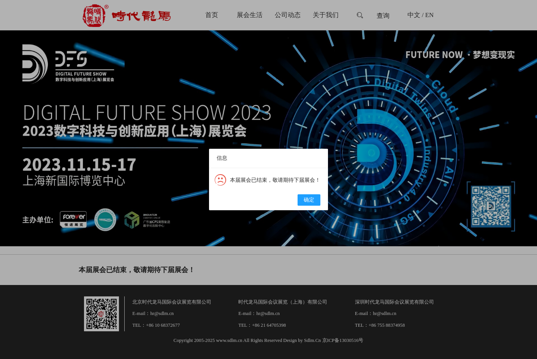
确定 (309, 200)
